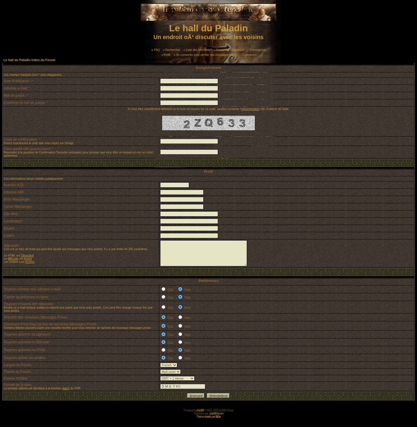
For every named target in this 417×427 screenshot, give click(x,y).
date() (66, 388)
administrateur (251, 109)
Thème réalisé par (209, 416)
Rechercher (171, 50)
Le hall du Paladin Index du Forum (29, 60)
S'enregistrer (256, 50)
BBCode (13, 258)
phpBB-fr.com (216, 413)
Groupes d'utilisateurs (229, 50)
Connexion (248, 54)
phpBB (200, 410)
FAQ (155, 50)
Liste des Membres (197, 50)
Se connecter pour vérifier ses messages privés (205, 54)
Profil (166, 54)
